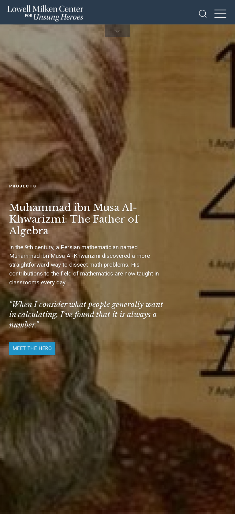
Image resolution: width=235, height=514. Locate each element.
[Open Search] (203, 14)
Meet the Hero (32, 348)
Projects (22, 185)
